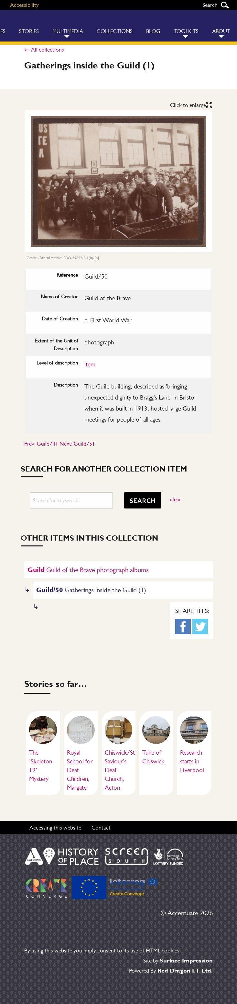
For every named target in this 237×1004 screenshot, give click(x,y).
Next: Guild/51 (77, 443)
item (89, 364)
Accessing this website (55, 827)
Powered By (171, 970)
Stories (29, 31)
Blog (153, 31)
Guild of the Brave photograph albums (88, 570)
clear (175, 499)
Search (225, 5)
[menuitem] (29, 26)
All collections (47, 49)
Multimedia (67, 31)
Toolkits (186, 31)
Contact (101, 827)
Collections (115, 31)
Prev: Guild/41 (41, 443)
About (221, 31)
